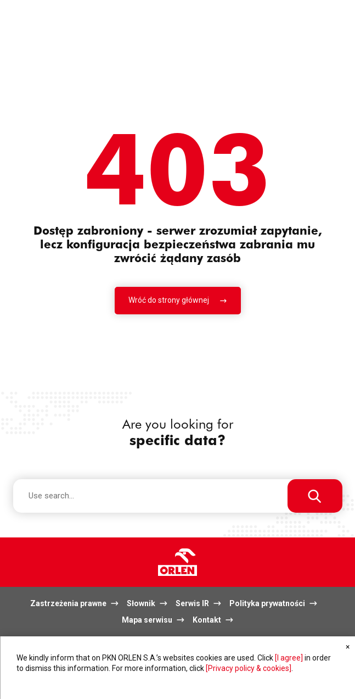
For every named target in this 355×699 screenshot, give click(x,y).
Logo (177, 562)
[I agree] (289, 657)
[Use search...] (315, 496)
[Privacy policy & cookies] (248, 668)
